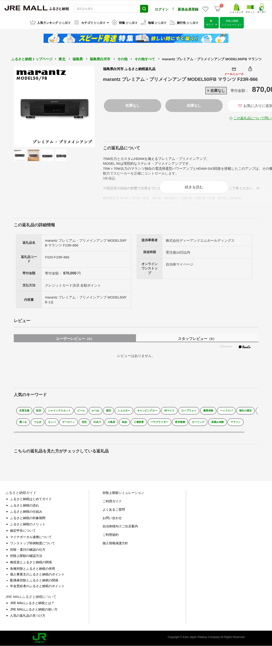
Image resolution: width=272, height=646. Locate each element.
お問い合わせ (112, 520)
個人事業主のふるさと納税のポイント (37, 577)
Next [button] (82, 106)
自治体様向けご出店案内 (120, 529)
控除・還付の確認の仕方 (27, 552)
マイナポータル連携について (31, 539)
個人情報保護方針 (115, 545)
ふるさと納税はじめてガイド (31, 502)
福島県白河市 (100, 58)
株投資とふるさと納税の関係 (31, 565)
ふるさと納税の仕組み (26, 514)
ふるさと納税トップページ (32, 58)
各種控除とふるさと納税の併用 (32, 571)
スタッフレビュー (197, 341)
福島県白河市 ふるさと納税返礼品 (129, 68)
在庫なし (132, 105)
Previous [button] (26, 106)
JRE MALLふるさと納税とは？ (32, 605)
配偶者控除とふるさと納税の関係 (34, 583)
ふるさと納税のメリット (27, 527)
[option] (54, 105)
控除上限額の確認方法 (26, 558)
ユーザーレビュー (75, 341)
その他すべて (144, 58)
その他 (122, 58)
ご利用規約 (111, 537)
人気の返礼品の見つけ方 (27, 618)
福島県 (77, 58)
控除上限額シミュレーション (123, 495)
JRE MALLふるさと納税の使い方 (34, 612)
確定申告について (23, 533)
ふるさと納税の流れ (24, 508)
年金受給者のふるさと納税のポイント (37, 589)
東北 (61, 58)
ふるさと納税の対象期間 (27, 520)
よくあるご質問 (114, 512)
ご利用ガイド (112, 504)
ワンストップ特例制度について (32, 546)
